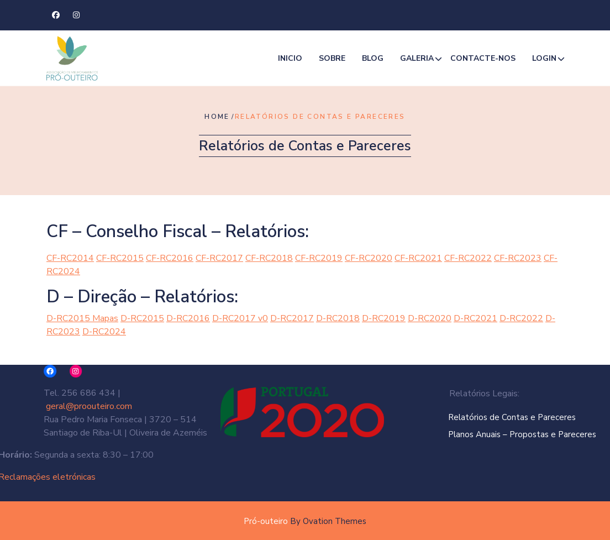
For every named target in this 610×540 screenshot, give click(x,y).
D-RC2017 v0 (240, 318)
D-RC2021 (475, 318)
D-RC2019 (384, 318)
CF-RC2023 (517, 258)
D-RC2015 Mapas (82, 318)
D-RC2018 (338, 318)
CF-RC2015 (120, 258)
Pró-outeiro (305, 521)
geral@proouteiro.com (85, 406)
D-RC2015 (142, 318)
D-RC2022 (521, 318)
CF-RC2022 (468, 258)
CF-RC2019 (319, 258)
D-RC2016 (188, 318)
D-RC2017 (292, 318)
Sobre (332, 59)
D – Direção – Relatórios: (142, 296)
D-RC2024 (104, 332)
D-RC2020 (429, 318)
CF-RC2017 (219, 258)
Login (544, 59)
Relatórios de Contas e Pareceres (533, 417)
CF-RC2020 (368, 258)
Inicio (290, 59)
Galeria (417, 59)
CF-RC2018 (269, 258)
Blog (372, 59)
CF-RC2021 (418, 258)
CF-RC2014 (70, 258)
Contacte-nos (483, 59)
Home (217, 116)
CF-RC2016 (169, 258)
